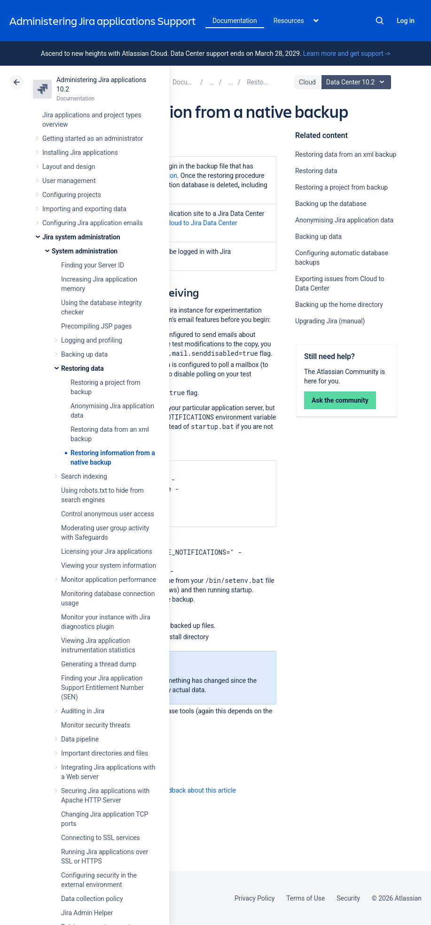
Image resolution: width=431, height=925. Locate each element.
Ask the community (340, 400)
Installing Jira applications (80, 152)
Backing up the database (331, 203)
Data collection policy (92, 898)
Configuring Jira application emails (92, 223)
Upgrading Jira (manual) (330, 321)
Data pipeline (80, 739)
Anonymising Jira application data (344, 220)
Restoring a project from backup (341, 187)
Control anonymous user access (107, 514)
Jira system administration (81, 237)
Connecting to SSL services (100, 837)
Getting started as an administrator (92, 138)
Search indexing (84, 476)
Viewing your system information (108, 565)
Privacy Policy (254, 898)
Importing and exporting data (84, 209)
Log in (406, 20)
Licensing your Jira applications (106, 551)
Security (348, 898)
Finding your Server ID (92, 265)
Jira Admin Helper (87, 913)
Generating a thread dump (98, 664)
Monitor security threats (95, 725)
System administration (85, 251)
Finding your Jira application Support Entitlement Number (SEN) (102, 687)
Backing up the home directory (339, 304)
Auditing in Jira (82, 711)
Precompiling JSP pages (96, 326)
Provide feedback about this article (186, 790)
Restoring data (82, 368)
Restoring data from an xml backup (345, 154)
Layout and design (68, 166)
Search (379, 20)
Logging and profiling (91, 340)
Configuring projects (71, 195)
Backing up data (84, 354)
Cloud (307, 82)
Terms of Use (305, 898)
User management (68, 180)
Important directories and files (104, 753)
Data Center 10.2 (357, 82)
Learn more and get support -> (346, 53)
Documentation (234, 20)
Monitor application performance (108, 579)
